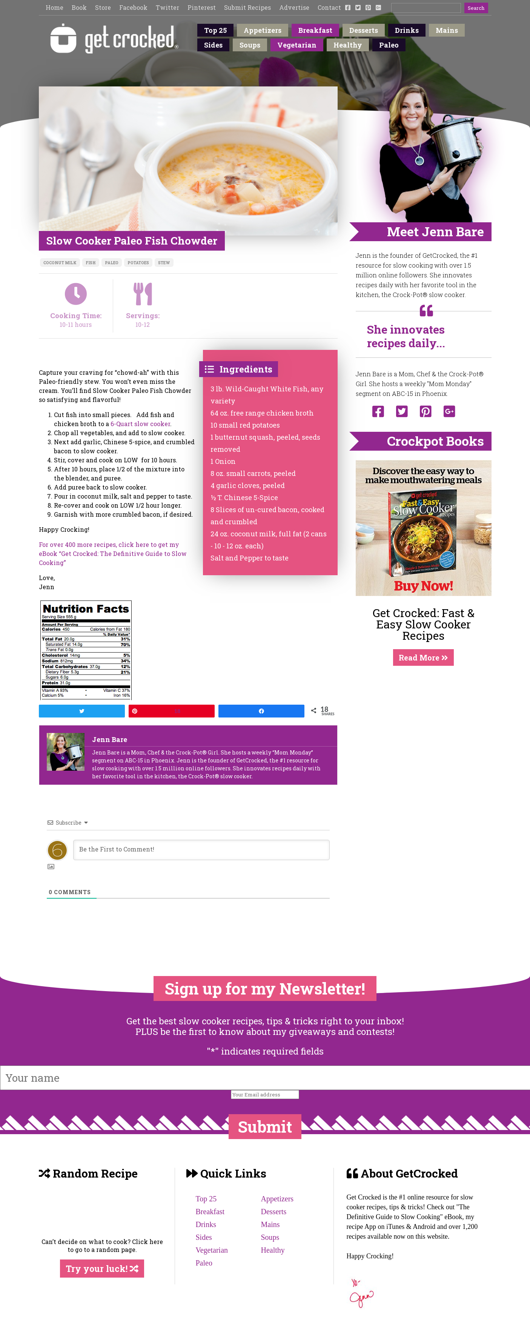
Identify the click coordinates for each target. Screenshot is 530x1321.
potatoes (138, 262)
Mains (447, 30)
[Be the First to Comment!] (201, 850)
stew (164, 262)
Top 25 (215, 30)
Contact (329, 7)
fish (91, 262)
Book (79, 7)
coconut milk (60, 262)
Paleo (389, 44)
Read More (423, 657)
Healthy (347, 44)
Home (54, 7)
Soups (250, 44)
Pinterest (201, 7)
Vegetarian (296, 44)
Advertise (294, 7)
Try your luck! (102, 1268)
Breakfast (315, 30)
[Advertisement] (424, 722)
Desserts (363, 30)
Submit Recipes (247, 7)
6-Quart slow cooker (140, 424)
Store (103, 7)
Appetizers (262, 30)
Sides (213, 44)
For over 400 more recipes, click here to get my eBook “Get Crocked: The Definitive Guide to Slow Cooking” (113, 553)
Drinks (407, 30)
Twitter (167, 7)
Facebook (133, 7)
